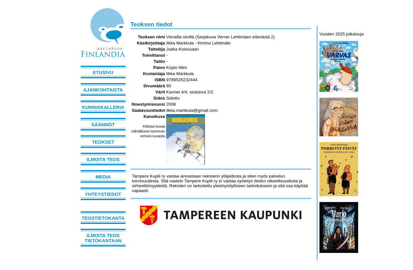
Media (103, 176)
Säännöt (103, 124)
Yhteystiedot (103, 194)
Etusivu (103, 72)
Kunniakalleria (103, 107)
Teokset (103, 142)
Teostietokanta (103, 218)
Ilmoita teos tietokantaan (103, 238)
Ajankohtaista (103, 89)
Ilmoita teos (103, 159)
